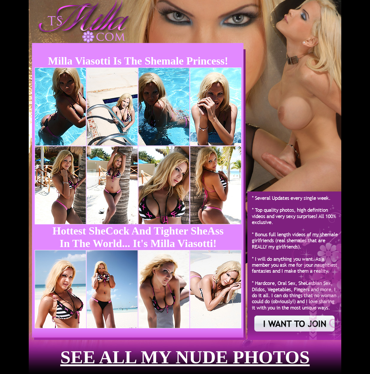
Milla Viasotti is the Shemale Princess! (138, 61)
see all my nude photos (185, 357)
